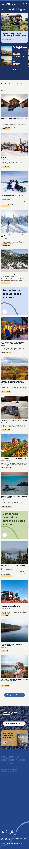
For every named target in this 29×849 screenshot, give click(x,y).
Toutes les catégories (7, 84)
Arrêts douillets (19, 84)
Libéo (21, 843)
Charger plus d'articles (14, 695)
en (26, 3)
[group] (14, 57)
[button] (13, 69)
